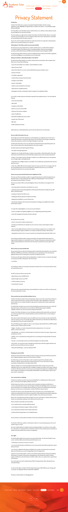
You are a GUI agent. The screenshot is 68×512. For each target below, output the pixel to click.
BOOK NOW (38, 8)
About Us (38, 6)
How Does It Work (30, 6)
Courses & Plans (30, 8)
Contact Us (55, 6)
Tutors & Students (46, 6)
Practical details (47, 8)
